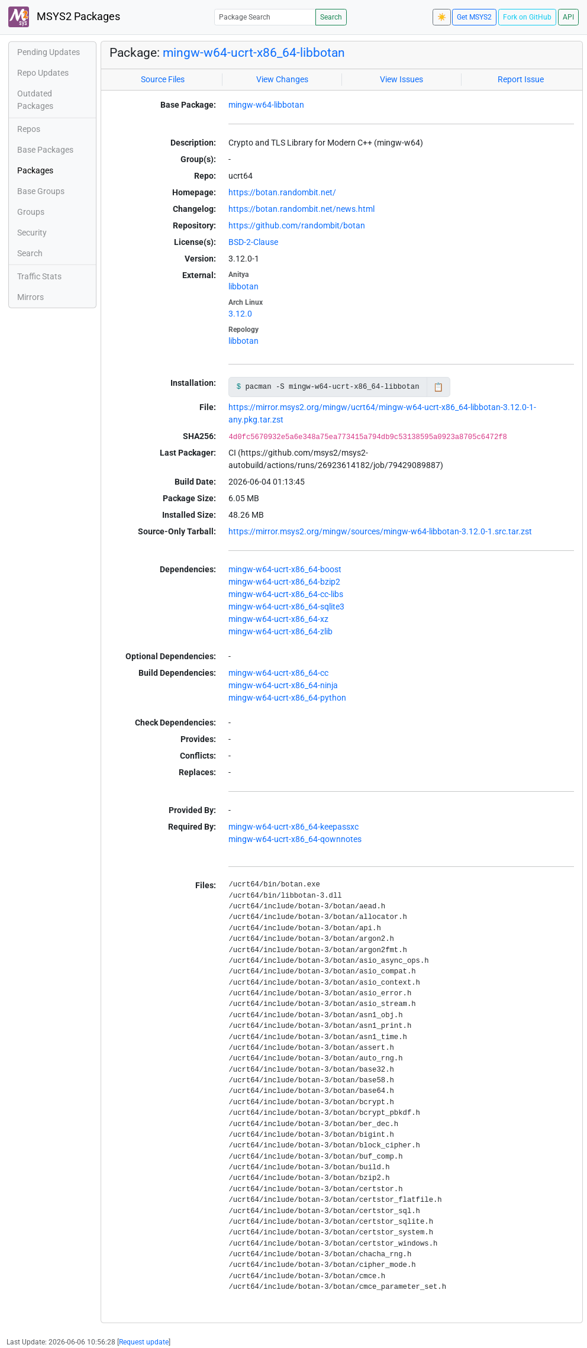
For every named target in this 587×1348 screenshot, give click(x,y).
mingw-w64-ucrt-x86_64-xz (278, 619)
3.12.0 (240, 313)
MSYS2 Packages (64, 17)
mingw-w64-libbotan (266, 104)
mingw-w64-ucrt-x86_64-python (287, 697)
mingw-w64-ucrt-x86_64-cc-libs (285, 594)
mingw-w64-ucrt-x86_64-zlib (280, 631)
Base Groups (40, 191)
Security (32, 232)
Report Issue (521, 79)
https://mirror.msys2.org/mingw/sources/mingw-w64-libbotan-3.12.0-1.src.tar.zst (380, 531)
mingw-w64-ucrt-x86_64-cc (278, 673)
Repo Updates (43, 73)
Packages (35, 170)
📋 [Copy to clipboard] (438, 387)
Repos (28, 129)
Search (331, 17)
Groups (30, 212)
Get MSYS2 (474, 17)
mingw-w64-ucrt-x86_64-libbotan (254, 53)
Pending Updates (48, 52)
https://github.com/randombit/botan (296, 225)
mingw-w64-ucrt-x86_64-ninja (283, 685)
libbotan (243, 286)
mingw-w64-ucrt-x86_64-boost (284, 569)
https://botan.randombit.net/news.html (301, 209)
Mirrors (30, 297)
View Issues (401, 79)
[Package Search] (265, 17)
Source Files (163, 79)
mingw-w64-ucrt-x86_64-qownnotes (295, 839)
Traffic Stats (39, 276)
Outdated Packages (35, 100)
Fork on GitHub (527, 17)
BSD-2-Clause (253, 242)
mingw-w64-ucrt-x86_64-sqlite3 (286, 606)
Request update (144, 1342)
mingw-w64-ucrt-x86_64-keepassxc (293, 826)
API (568, 17)
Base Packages (45, 149)
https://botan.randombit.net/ (282, 192)
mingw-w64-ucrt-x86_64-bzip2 (284, 581)
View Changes (282, 79)
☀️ (441, 17)
